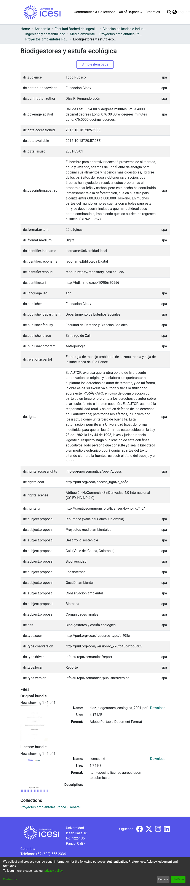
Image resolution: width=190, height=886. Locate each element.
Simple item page (95, 64)
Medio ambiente (82, 34)
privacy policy (53, 870)
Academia (42, 29)
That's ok (178, 879)
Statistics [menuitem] (152, 12)
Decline (163, 879)
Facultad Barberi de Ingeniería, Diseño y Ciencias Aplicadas (76, 29)
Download (158, 708)
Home (25, 29)
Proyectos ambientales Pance (121, 34)
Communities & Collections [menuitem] (94, 12)
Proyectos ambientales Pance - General (47, 39)
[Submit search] (169, 12)
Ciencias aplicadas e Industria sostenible (124, 29)
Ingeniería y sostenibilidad (45, 34)
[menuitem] (130, 12)
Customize (10, 879)
